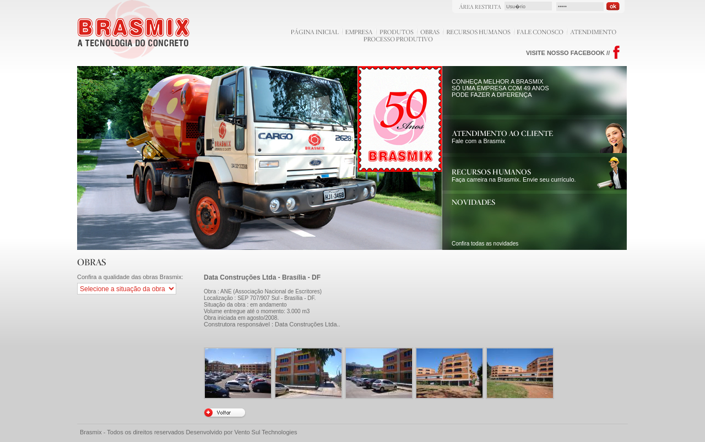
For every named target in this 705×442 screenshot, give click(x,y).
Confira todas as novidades (485, 244)
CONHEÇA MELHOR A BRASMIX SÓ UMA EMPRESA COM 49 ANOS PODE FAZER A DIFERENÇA (500, 88)
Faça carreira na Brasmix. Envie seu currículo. (514, 176)
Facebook (616, 52)
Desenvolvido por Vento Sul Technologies (241, 432)
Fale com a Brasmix (502, 137)
